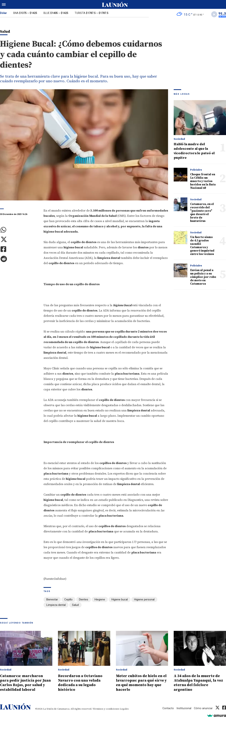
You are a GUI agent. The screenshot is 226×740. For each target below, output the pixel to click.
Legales (124, 708)
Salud (75, 605)
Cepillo (68, 600)
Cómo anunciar (203, 708)
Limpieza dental (56, 605)
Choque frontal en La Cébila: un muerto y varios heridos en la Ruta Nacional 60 (203, 181)
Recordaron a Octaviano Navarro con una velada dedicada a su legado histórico (81, 682)
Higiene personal (144, 600)
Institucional (183, 708)
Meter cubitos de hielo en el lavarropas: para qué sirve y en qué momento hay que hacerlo (141, 682)
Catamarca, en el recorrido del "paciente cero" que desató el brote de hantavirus (202, 213)
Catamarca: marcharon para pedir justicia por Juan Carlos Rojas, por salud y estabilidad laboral (26, 682)
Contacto (167, 708)
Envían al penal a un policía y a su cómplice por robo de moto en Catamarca (203, 277)
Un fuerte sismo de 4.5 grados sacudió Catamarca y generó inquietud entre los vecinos (202, 246)
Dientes (83, 600)
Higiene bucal (119, 600)
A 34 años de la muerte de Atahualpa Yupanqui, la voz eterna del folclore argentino (198, 682)
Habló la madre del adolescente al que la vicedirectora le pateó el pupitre (194, 151)
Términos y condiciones (105, 708)
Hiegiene (100, 600)
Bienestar (52, 600)
